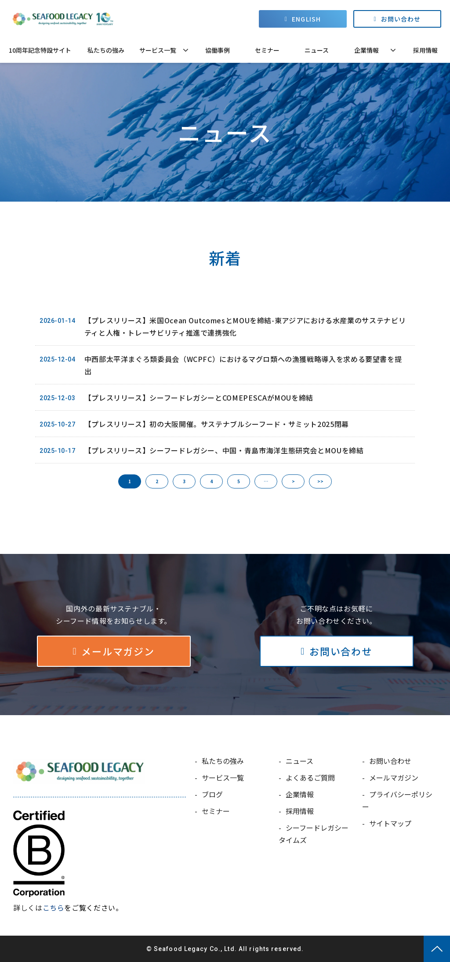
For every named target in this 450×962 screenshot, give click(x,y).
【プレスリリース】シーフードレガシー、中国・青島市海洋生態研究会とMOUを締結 (224, 450)
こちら (54, 907)
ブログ (212, 794)
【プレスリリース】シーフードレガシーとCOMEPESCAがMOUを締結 (198, 397)
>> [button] (320, 481)
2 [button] (157, 481)
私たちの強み (105, 50)
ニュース (317, 50)
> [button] (293, 481)
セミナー (267, 50)
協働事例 (217, 50)
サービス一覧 (157, 50)
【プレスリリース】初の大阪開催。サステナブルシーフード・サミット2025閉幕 (216, 424)
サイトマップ (390, 823)
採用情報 (425, 50)
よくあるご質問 (310, 777)
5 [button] (238, 481)
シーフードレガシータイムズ (313, 833)
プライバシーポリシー (397, 800)
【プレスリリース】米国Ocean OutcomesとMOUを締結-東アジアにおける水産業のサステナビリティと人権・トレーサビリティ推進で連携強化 (245, 326)
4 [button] (211, 481)
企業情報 (366, 50)
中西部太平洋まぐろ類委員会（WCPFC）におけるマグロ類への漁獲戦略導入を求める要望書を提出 (243, 365)
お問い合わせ (401, 18)
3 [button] (184, 481)
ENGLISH (306, 18)
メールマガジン (117, 651)
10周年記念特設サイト (40, 50)
